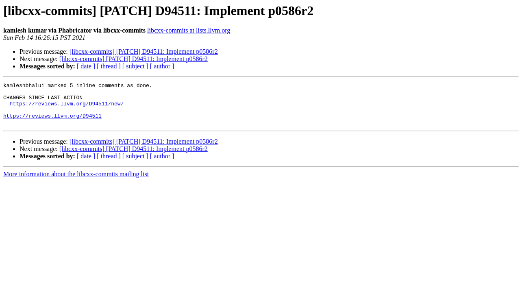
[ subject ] (135, 66)
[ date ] (86, 66)
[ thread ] (109, 66)
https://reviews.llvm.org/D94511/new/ (67, 108)
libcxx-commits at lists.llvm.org (188, 30)
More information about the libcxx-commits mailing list (76, 182)
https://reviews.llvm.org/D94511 (52, 123)
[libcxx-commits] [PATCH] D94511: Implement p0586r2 (144, 51)
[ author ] (162, 66)
